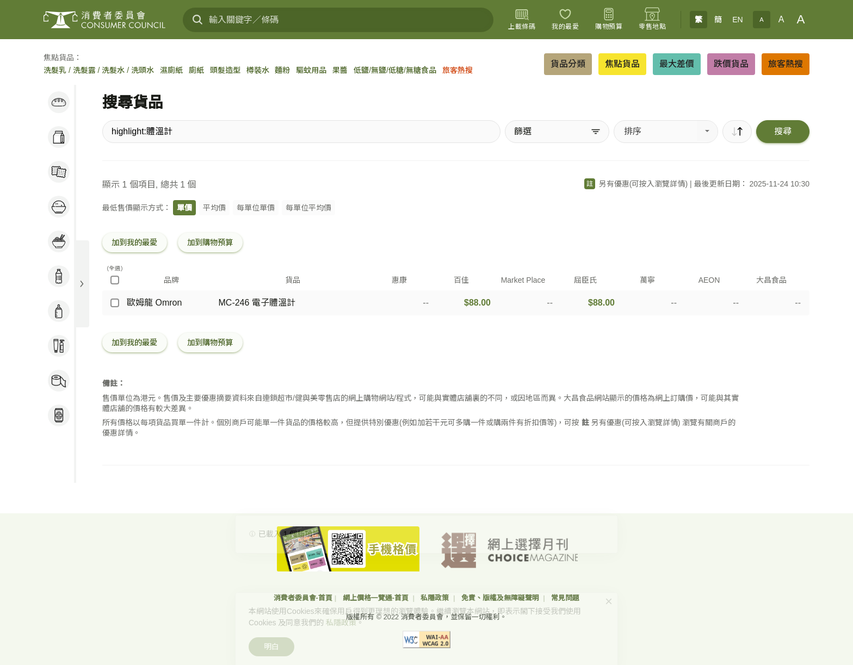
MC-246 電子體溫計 (257, 302)
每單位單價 (256, 207)
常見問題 (565, 598)
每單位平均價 (308, 207)
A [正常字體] (781, 19)
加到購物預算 (210, 242)
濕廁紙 (171, 70)
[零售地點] (652, 20)
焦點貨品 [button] (622, 64)
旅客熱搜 (457, 70)
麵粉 (282, 70)
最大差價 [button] (676, 64)
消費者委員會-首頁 (303, 598)
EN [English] (737, 19)
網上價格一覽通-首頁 (377, 598)
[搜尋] (197, 20)
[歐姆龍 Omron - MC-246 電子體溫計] (114, 303)
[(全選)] (114, 280)
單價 (184, 207)
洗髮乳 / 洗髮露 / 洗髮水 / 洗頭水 (99, 70)
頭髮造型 (225, 70)
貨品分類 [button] (568, 64)
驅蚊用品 (311, 70)
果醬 (340, 70)
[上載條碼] (521, 20)
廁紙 (196, 70)
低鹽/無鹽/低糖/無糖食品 (395, 70)
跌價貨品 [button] (731, 64)
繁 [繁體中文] (698, 19)
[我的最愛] (565, 20)
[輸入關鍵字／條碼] (338, 20)
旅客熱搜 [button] (785, 64)
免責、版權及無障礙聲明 (501, 598)
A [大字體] (801, 19)
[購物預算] (608, 20)
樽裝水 (257, 70)
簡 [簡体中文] (718, 19)
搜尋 (783, 131)
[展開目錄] (81, 283)
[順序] (737, 131)
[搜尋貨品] (301, 131)
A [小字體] (761, 19)
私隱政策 (436, 598)
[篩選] (557, 131)
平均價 (214, 207)
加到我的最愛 (134, 242)
